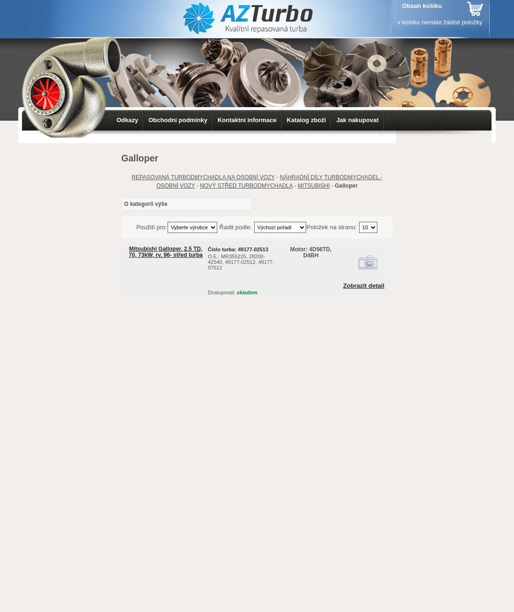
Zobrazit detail (363, 286)
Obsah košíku (422, 5)
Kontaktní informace (247, 120)
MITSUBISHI (314, 185)
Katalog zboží (306, 120)
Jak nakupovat (357, 120)
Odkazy (127, 120)
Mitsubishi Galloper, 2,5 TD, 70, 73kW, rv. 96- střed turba (166, 252)
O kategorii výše (146, 204)
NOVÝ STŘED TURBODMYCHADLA (246, 185)
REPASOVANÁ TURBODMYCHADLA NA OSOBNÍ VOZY (203, 177)
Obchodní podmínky (177, 120)
